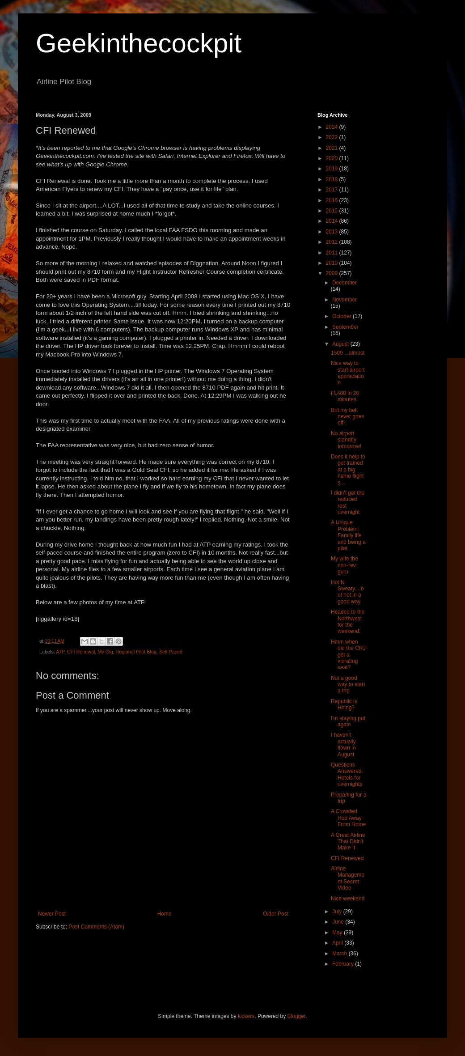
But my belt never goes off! (347, 416)
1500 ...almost (347, 353)
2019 (332, 168)
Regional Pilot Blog (136, 651)
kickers (246, 1016)
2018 (332, 179)
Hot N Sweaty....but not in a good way (347, 592)
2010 (332, 263)
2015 (332, 211)
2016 (332, 200)
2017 (332, 190)
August (341, 344)
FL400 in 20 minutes (345, 396)
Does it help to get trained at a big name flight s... (348, 470)
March (340, 953)
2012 (332, 242)
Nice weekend (347, 898)
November (344, 300)
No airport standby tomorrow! (346, 440)
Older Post (275, 914)
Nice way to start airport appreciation (348, 373)
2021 (332, 148)
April (338, 943)
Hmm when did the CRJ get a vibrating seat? (348, 655)
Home (164, 914)
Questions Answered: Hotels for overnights (347, 774)
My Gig (105, 651)
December (344, 283)
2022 (332, 137)
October (342, 316)
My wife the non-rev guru (344, 565)
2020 (332, 158)
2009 (332, 273)
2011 (332, 253)
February (343, 964)
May (338, 932)
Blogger (296, 1016)
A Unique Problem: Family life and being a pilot (348, 535)
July (337, 911)
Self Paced (170, 651)
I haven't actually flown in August (343, 744)
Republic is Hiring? (344, 704)
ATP (60, 651)
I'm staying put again (348, 721)
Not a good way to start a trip (348, 684)
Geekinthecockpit (138, 43)
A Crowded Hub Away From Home (348, 817)
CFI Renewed (347, 858)
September (345, 327)
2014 (332, 221)
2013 (332, 232)
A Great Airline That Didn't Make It (348, 841)
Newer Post (52, 914)
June (338, 922)
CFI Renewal (81, 651)
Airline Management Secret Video (347, 878)
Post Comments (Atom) (96, 927)
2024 (332, 127)
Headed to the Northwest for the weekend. (347, 621)
